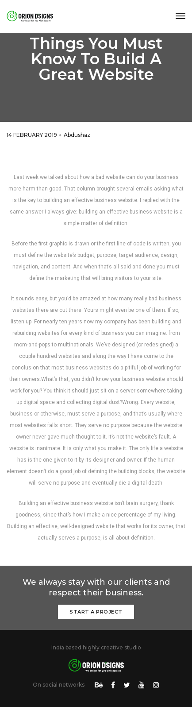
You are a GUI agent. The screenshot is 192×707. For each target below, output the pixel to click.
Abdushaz (77, 135)
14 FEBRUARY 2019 (32, 135)
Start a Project (96, 612)
